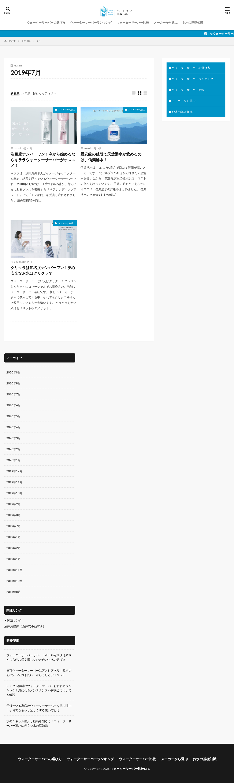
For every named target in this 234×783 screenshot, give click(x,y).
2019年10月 (14, 493)
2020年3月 (13, 438)
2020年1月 (13, 460)
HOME (12, 41)
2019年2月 (13, 548)
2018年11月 (14, 570)
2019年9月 (13, 504)
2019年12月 (14, 471)
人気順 (26, 93)
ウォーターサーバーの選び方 (46, 22)
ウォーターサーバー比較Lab (129, 768)
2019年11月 (14, 482)
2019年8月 (13, 515)
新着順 (15, 93)
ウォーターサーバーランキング (91, 22)
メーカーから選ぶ (166, 22)
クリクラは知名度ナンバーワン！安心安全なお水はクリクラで (43, 270)
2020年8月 (13, 383)
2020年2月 (13, 449)
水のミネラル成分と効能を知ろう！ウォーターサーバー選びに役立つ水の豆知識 (38, 723)
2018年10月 (14, 581)
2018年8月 (13, 592)
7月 (39, 41)
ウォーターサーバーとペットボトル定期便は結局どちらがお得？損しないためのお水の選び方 (38, 657)
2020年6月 (13, 405)
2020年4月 (13, 427)
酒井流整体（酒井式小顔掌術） (25, 626)
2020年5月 (13, 416)
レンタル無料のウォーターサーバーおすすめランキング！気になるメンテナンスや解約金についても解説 (38, 690)
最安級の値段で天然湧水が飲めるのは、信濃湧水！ (111, 157)
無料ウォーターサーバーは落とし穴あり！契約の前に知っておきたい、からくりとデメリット (38, 673)
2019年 (26, 41)
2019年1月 (13, 559)
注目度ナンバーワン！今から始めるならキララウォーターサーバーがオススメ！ (43, 160)
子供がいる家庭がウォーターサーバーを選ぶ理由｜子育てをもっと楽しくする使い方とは (38, 708)
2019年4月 (13, 537)
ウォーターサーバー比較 (132, 22)
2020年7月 (13, 394)
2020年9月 (13, 372)
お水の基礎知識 (192, 22)
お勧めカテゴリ (43, 93)
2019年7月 (13, 526)
